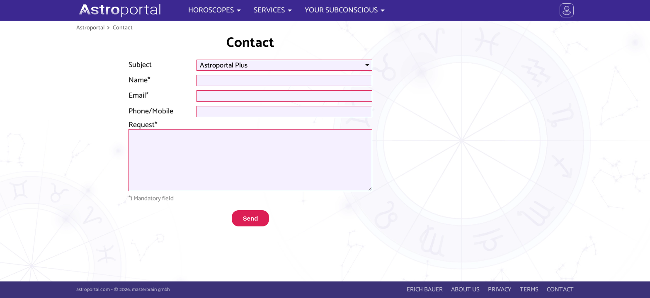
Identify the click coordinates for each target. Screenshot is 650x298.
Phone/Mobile (151, 111)
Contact (123, 27)
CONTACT (560, 289)
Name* (139, 80)
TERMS (529, 289)
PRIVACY (500, 289)
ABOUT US (465, 289)
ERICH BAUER (425, 289)
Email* (139, 95)
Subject (140, 65)
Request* (143, 125)
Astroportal (90, 27)
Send (250, 218)
